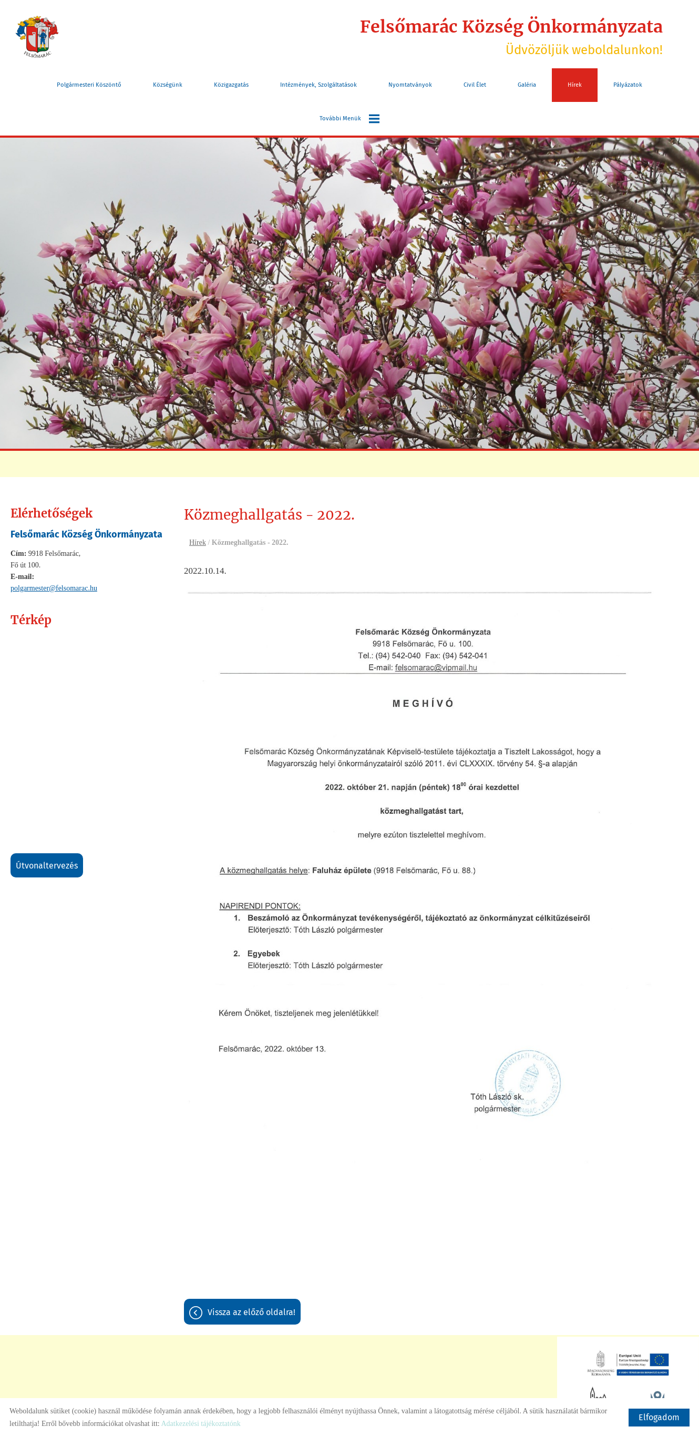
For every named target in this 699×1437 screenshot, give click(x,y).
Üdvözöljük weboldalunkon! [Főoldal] (511, 36)
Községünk (167, 84)
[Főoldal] (37, 37)
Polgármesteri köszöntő (89, 84)
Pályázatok (627, 84)
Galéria (527, 84)
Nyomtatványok (410, 84)
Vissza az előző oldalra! (251, 1312)
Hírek (575, 84)
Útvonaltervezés (47, 866)
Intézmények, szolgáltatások (318, 84)
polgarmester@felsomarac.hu (54, 588)
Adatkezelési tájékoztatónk (200, 1424)
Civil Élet (475, 84)
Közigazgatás (231, 84)
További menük (349, 118)
